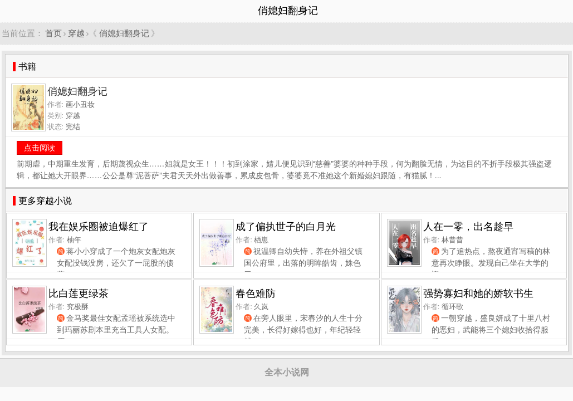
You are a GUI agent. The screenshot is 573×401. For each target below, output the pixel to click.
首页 (53, 33)
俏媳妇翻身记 (124, 33)
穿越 (76, 33)
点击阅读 (39, 147)
